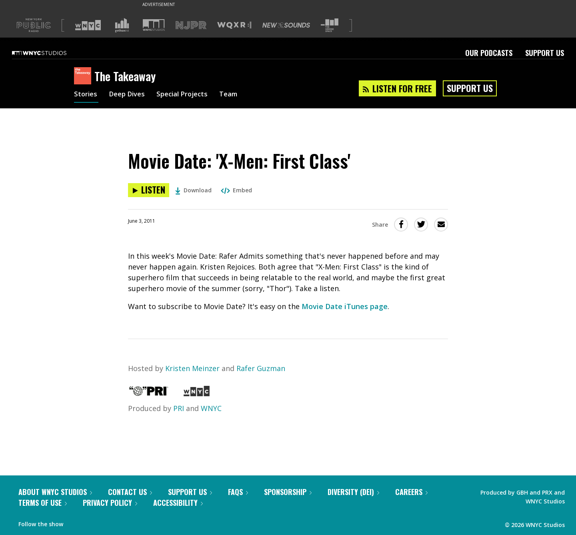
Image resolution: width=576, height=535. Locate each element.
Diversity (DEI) (353, 492)
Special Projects (189, 95)
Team (238, 95)
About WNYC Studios (55, 492)
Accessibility (178, 502)
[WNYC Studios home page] (49, 52)
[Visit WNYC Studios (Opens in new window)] (154, 25)
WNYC (211, 408)
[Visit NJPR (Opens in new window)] (191, 25)
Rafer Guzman (260, 368)
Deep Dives (130, 95)
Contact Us (130, 492)
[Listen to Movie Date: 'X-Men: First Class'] (148, 190)
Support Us (544, 53)
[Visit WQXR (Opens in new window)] (234, 25)
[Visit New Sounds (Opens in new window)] (286, 25)
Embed (236, 190)
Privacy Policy (110, 502)
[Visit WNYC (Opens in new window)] (88, 25)
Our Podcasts (488, 53)
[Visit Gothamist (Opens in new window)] (122, 25)
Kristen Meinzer (192, 368)
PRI (178, 408)
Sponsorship (288, 492)
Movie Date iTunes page (345, 306)
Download (193, 190)
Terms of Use (42, 502)
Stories (86, 95)
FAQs (238, 492)
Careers (411, 492)
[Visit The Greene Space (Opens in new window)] (329, 25)
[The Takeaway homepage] (84, 76)
